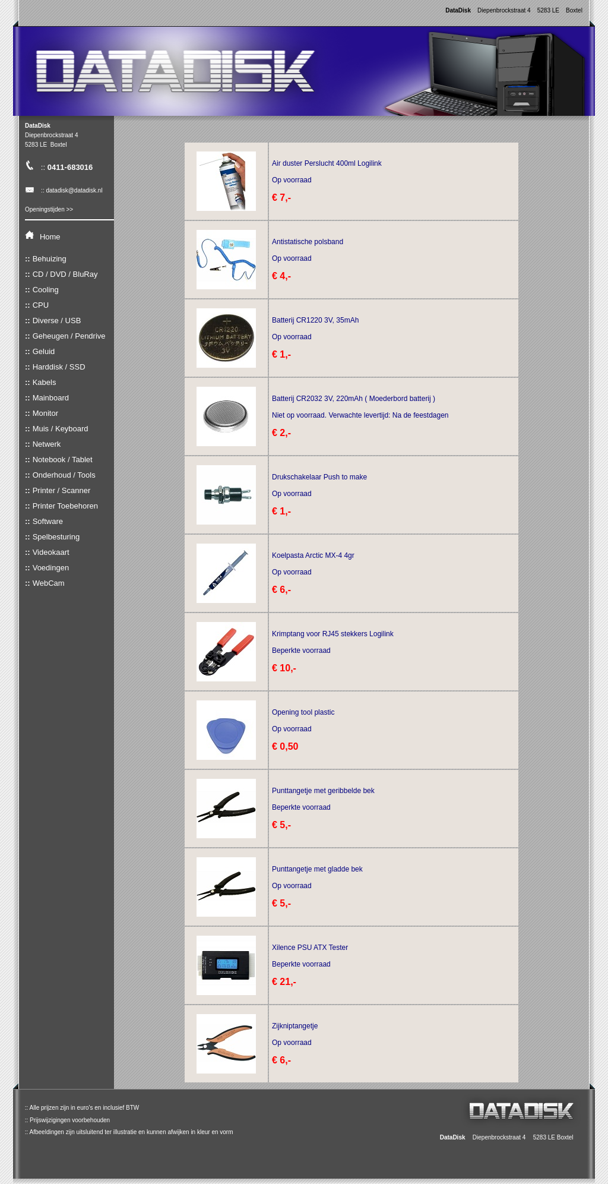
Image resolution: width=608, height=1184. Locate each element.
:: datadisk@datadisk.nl (64, 190)
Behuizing (49, 258)
